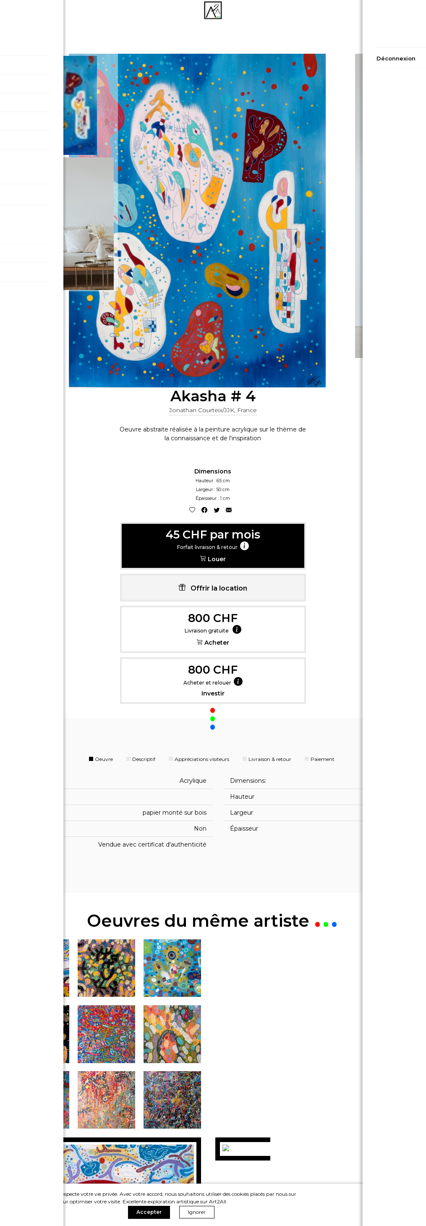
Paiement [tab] (323, 463)
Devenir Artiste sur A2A (355, 1173)
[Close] (416, 460)
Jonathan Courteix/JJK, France (373, 76)
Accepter (320, 1203)
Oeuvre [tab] (104, 463)
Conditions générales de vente (70, 1161)
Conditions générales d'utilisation (71, 1173)
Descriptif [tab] (143, 463)
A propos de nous (355, 1161)
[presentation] (3, 986)
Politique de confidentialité (71, 1150)
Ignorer (368, 1203)
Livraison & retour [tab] (269, 463)
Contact (355, 1150)
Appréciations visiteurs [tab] (202, 463)
